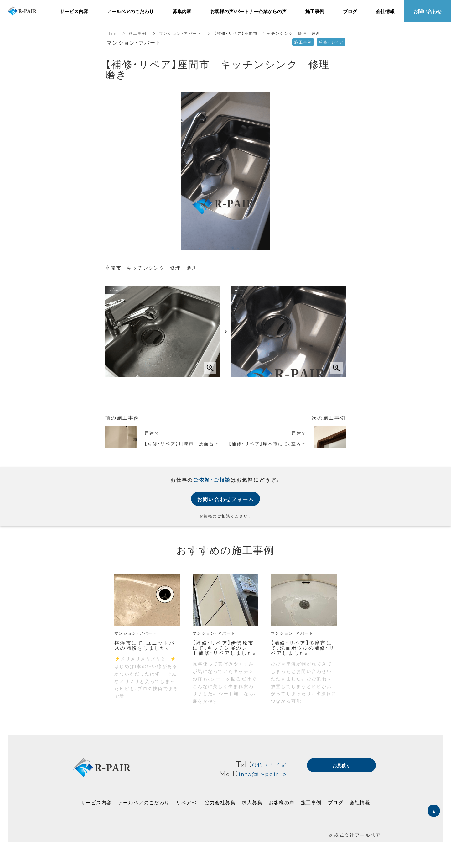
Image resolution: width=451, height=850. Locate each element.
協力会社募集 (220, 802)
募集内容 (182, 11)
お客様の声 (282, 802)
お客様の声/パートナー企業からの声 (248, 11)
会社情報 (360, 802)
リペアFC (187, 802)
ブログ (336, 802)
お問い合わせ (427, 11)
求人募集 (252, 802)
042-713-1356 (264, 764)
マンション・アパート (180, 33)
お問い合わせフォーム (225, 499)
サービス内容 (96, 802)
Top (112, 33)
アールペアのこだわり (144, 802)
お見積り (341, 765)
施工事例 (138, 33)
